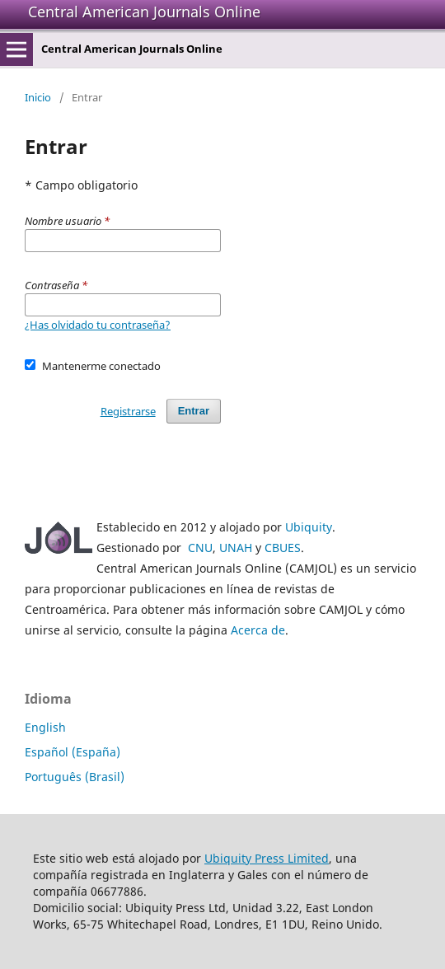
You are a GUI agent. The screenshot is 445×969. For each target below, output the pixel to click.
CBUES (283, 547)
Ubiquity (308, 527)
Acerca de (258, 630)
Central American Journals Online (144, 11)
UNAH (235, 547)
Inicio (38, 97)
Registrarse (128, 411)
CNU (200, 547)
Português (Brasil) (74, 776)
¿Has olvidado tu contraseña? (98, 324)
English (45, 727)
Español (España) (72, 752)
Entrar (193, 411)
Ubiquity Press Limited (266, 858)
